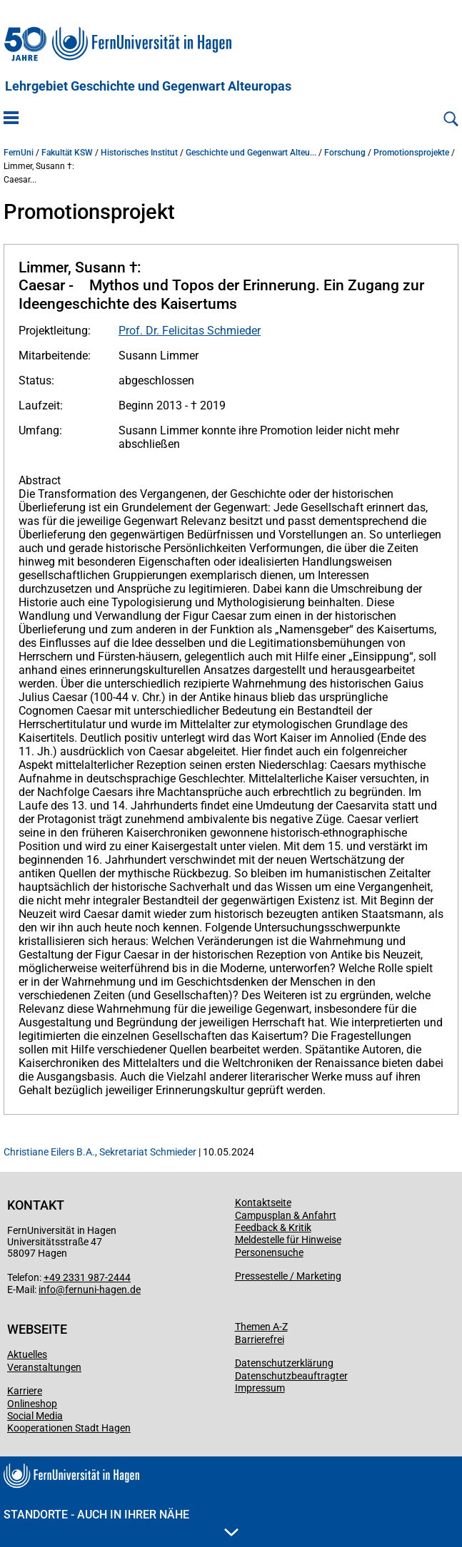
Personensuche (269, 1252)
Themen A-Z (261, 1326)
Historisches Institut (139, 153)
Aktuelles (27, 1354)
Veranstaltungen (44, 1367)
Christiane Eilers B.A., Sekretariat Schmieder (100, 1152)
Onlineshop (32, 1403)
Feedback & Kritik (273, 1227)
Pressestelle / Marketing (288, 1276)
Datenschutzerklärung (284, 1363)
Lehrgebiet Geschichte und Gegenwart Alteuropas (148, 86)
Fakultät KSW (67, 153)
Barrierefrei (259, 1339)
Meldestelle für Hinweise (288, 1239)
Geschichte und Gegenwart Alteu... (251, 153)
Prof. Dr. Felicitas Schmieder (190, 330)
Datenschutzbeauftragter (291, 1376)
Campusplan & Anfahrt (285, 1215)
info (47, 1289)
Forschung (345, 153)
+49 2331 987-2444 (87, 1277)
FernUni (19, 153)
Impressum (260, 1388)
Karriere (24, 1391)
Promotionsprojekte (411, 153)
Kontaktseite (263, 1202)
